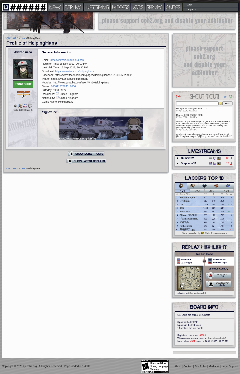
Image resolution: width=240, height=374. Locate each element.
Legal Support (230, 366)
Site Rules (201, 366)
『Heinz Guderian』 (190, 218)
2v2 (197, 191)
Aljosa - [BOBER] (188, 215)
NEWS (56, 7)
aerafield (180, 121)
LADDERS (120, 7)
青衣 (182, 208)
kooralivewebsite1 (217, 338)
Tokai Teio (185, 211)
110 (181, 204)
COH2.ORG (12, 38)
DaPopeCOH (182, 109)
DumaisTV (187, 158)
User (23, 38)
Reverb (179, 115)
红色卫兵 (184, 222)
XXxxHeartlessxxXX (197, 293)
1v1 (182, 191)
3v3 (211, 191)
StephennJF (188, 163)
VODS (138, 7)
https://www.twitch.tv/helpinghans (74, 71)
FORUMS (73, 7)
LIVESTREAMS (97, 7)
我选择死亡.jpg (187, 229)
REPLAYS (155, 7)
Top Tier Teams (204, 254)
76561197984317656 (63, 86)
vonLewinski (186, 226)
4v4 (226, 191)
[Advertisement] (167, 20)
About (178, 366)
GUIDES (173, 7)
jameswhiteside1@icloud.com (67, 59)
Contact (188, 366)
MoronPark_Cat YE (189, 197)
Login (189, 4)
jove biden (185, 201)
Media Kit (214, 366)
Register (191, 9)
